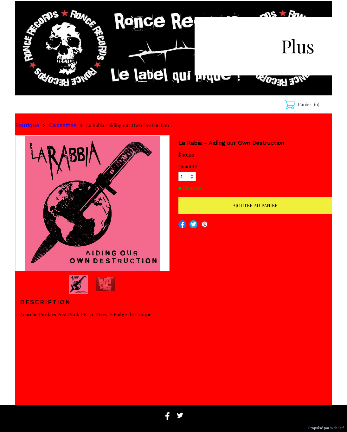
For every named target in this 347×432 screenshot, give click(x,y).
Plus (297, 46)
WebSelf (337, 428)
